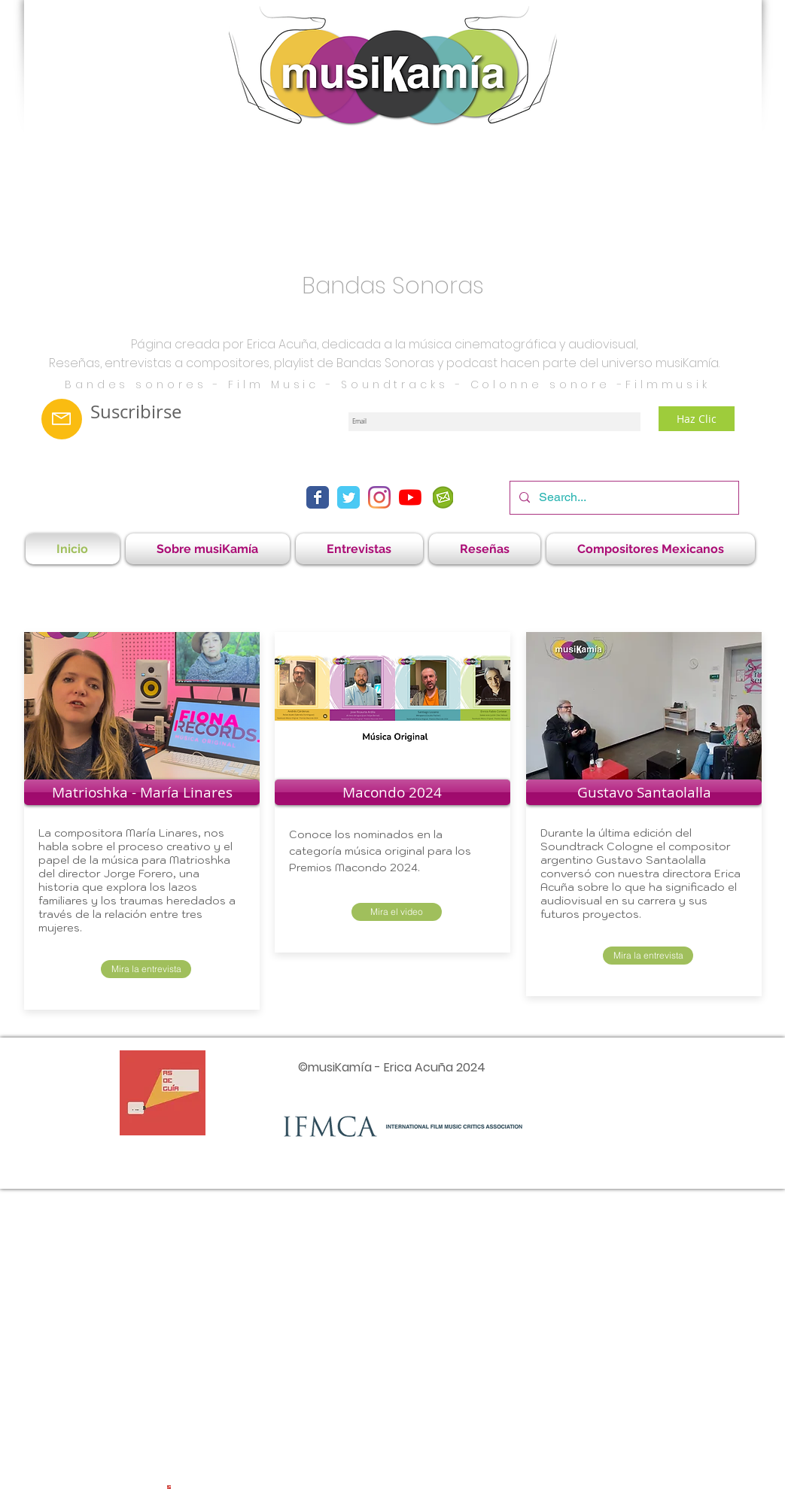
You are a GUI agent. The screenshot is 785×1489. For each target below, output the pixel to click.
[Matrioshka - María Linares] (142, 792)
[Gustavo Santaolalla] (644, 792)
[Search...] (623, 498)
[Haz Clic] (697, 418)
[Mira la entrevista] (146, 969)
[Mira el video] (396, 912)
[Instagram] (379, 497)
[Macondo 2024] (392, 792)
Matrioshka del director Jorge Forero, (134, 866)
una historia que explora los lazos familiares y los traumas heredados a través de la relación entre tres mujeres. (137, 900)
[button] (359, 548)
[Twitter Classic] (348, 497)
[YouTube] (410, 497)
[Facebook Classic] (317, 497)
